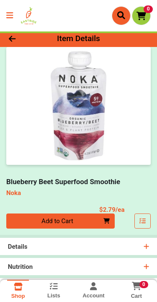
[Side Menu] (9, 15)
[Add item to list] (142, 221)
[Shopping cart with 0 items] (141, 15)
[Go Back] (24, 39)
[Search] (121, 15)
